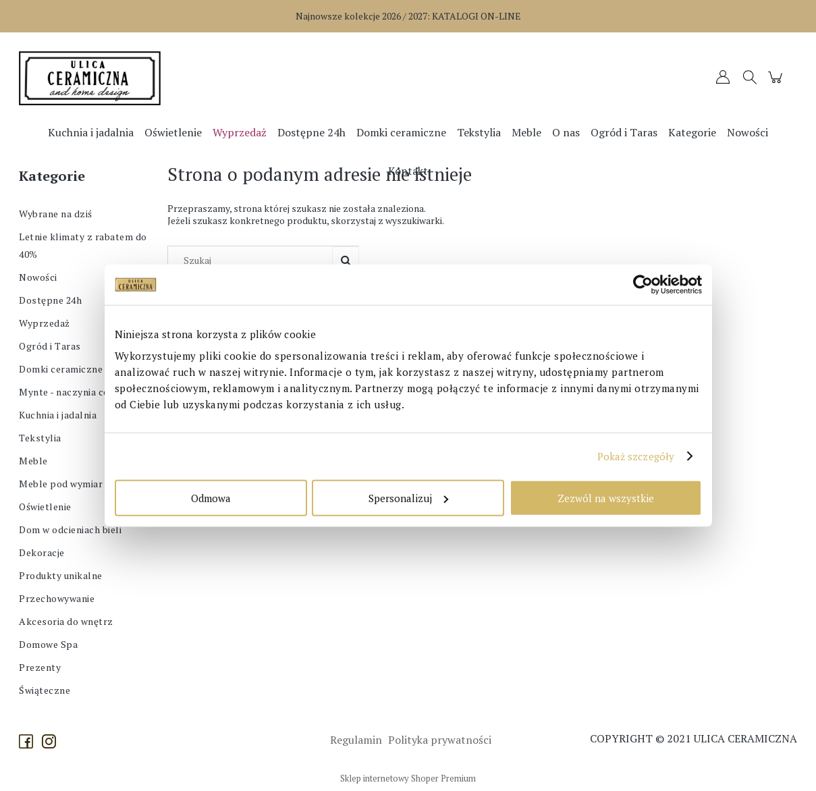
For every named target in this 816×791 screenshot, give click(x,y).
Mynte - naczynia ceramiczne (85, 391)
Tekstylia (40, 437)
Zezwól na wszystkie (605, 497)
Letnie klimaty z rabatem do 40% (83, 245)
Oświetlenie (45, 506)
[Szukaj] (345, 260)
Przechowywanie (56, 598)
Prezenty (40, 667)
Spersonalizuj (408, 497)
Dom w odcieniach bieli (70, 529)
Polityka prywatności (438, 739)
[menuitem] (91, 132)
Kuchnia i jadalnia (58, 414)
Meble (33, 460)
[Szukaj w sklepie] (253, 260)
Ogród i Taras (50, 345)
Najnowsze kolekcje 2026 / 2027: (408, 15)
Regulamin (354, 739)
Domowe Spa (48, 644)
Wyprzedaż (44, 323)
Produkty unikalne (61, 575)
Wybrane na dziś (55, 213)
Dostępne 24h (50, 300)
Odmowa (211, 497)
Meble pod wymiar (61, 483)
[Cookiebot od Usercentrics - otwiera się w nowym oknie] (643, 285)
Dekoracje (42, 552)
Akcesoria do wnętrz (66, 621)
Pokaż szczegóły (636, 456)
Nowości (38, 277)
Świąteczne (44, 690)
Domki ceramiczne (61, 368)
